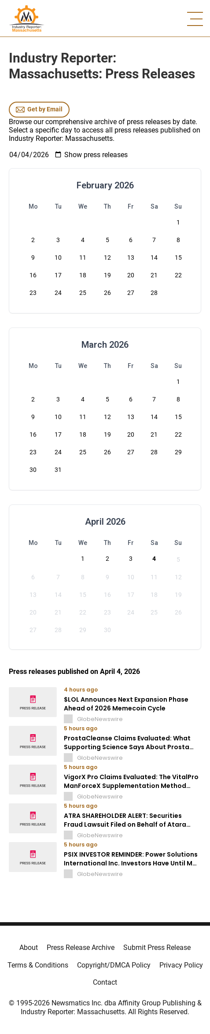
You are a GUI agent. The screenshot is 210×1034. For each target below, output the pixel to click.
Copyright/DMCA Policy (114, 965)
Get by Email (39, 109)
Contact (105, 982)
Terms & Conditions (37, 965)
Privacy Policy (181, 965)
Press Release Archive (80, 947)
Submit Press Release (157, 947)
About (28, 947)
